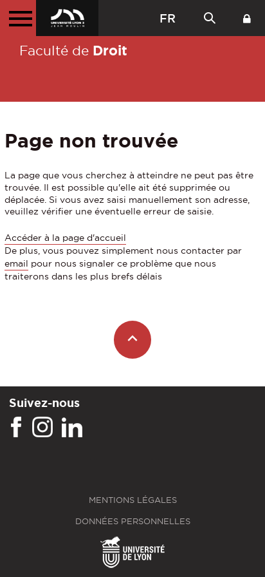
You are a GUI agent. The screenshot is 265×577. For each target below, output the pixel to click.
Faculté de (73, 50)
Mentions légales (133, 500)
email (16, 263)
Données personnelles (132, 521)
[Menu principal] (18, 18)
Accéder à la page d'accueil (65, 237)
